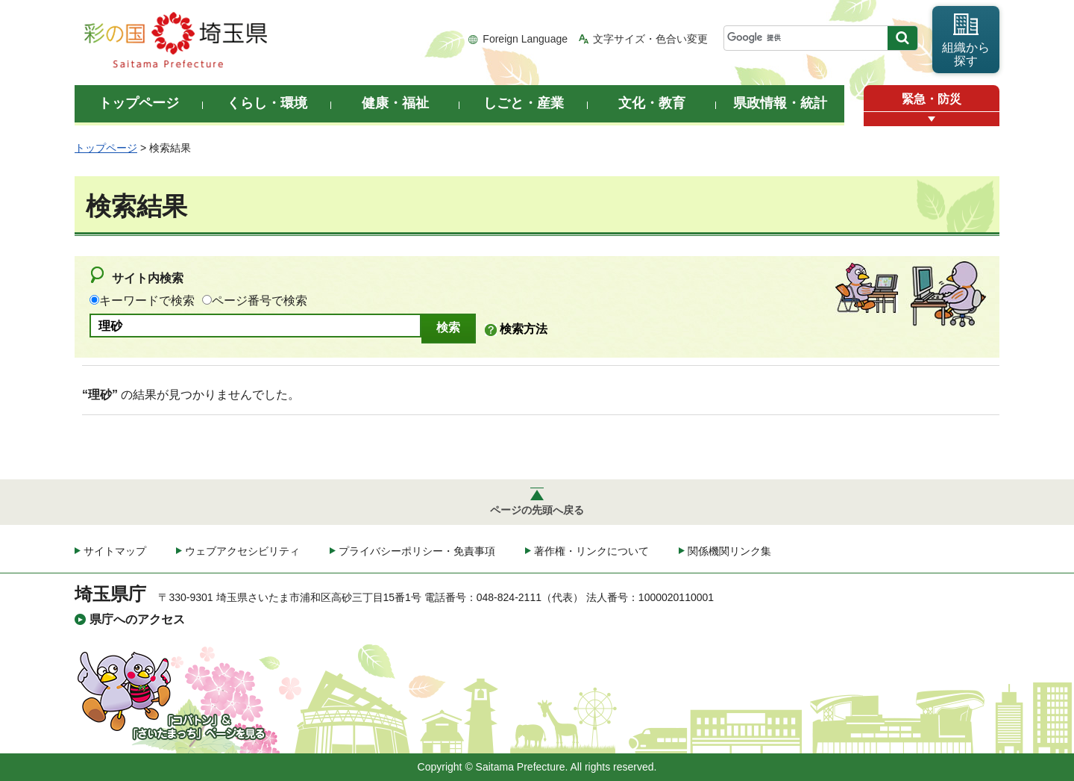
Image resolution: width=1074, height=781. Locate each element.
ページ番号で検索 (259, 300)
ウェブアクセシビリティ (242, 551)
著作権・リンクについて (591, 551)
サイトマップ (115, 551)
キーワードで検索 (147, 300)
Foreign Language (525, 39)
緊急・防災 (931, 99)
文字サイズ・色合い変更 (650, 39)
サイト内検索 (147, 278)
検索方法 (523, 329)
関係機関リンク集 (729, 551)
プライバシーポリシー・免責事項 (417, 551)
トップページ (106, 148)
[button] (931, 119)
